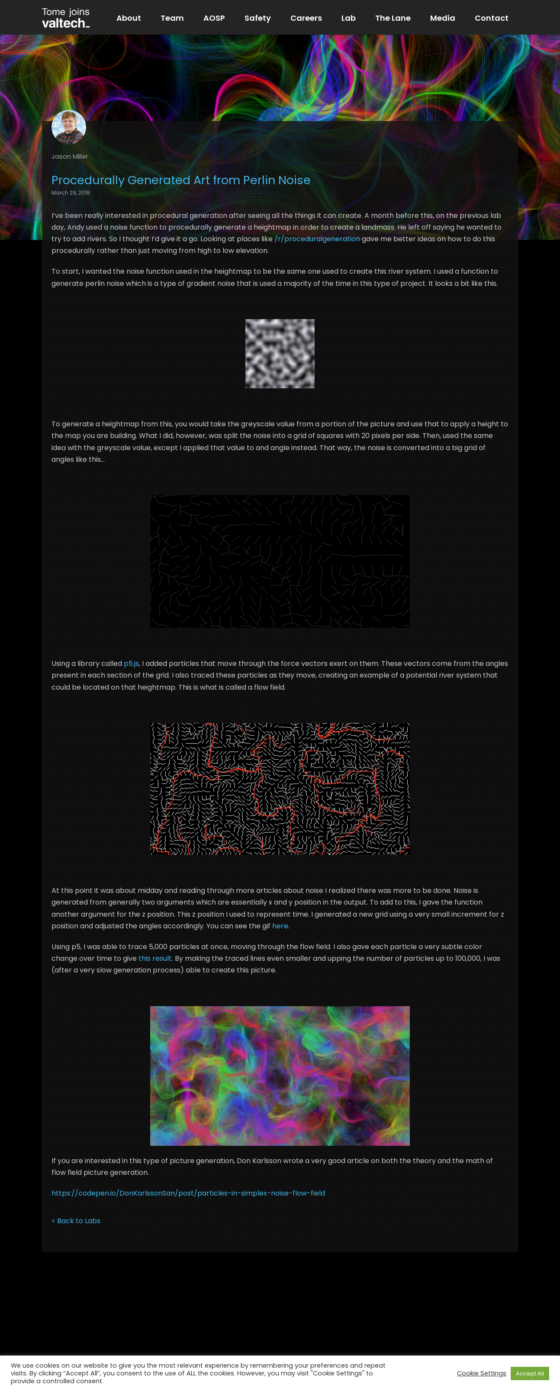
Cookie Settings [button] (481, 1373)
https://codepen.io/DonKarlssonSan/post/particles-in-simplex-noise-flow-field (188, 1193)
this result (155, 958)
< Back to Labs (75, 1221)
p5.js (131, 663)
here (280, 926)
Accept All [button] (530, 1373)
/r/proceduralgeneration (317, 239)
